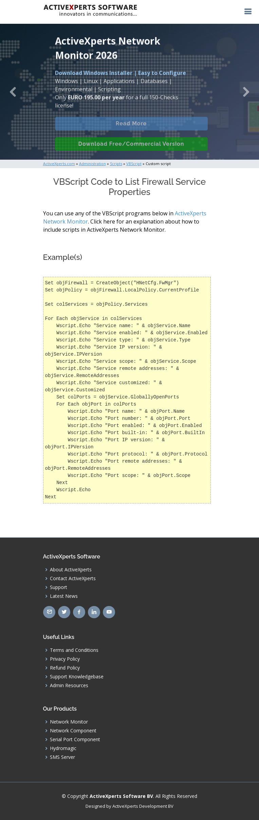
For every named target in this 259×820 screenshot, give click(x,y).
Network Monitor (69, 721)
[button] (13, 92)
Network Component (73, 730)
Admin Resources (69, 685)
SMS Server (62, 757)
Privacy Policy (65, 659)
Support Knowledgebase (77, 676)
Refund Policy (65, 667)
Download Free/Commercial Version (131, 148)
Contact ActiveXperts (73, 578)
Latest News (64, 596)
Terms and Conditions (74, 650)
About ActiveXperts (71, 569)
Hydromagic (63, 748)
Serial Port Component (75, 739)
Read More (131, 128)
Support (58, 587)
